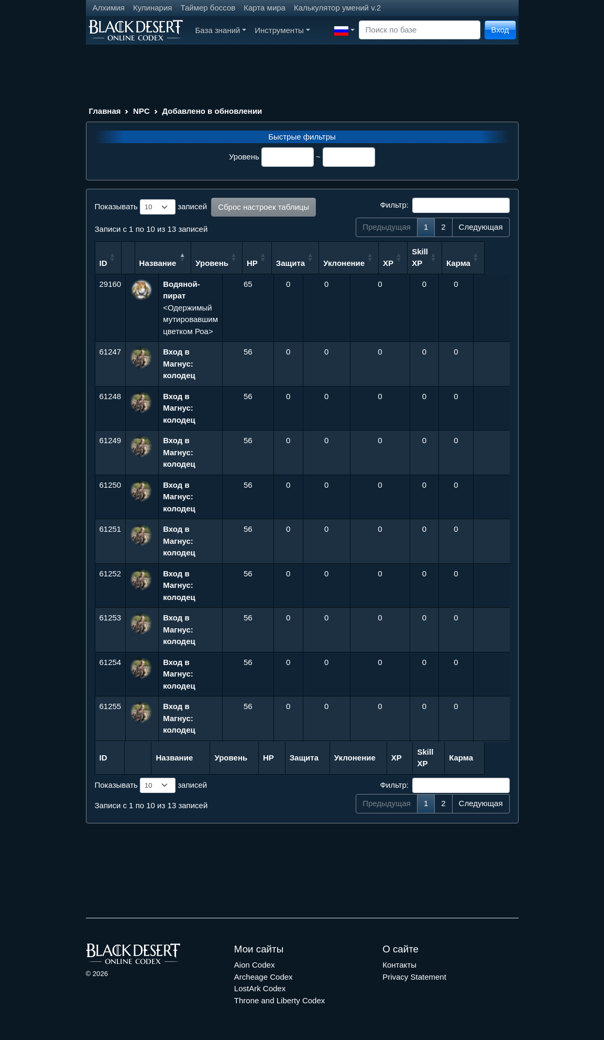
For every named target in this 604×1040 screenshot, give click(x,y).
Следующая (481, 226)
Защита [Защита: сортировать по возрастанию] (322, 263)
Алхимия (109, 7)
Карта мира (264, 7)
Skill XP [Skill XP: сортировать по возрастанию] (451, 257)
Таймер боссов (207, 7)
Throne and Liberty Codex (279, 1000)
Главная (105, 110)
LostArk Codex (259, 988)
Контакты (399, 964)
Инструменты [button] (282, 30)
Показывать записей (151, 207)
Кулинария (152, 7)
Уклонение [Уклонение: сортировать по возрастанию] (375, 263)
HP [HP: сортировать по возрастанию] (283, 263)
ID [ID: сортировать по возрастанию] (103, 263)
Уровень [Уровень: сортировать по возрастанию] (243, 263)
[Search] (419, 30)
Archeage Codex (263, 976)
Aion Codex (254, 964)
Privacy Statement (414, 976)
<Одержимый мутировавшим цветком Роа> (190, 308)
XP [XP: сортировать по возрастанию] (419, 263)
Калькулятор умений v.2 (337, 7)
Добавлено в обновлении (212, 110)
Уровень (244, 156)
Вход (500, 29)
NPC (141, 110)
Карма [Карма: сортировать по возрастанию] (490, 263)
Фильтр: (444, 205)
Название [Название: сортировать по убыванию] (181, 263)
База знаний (221, 30)
